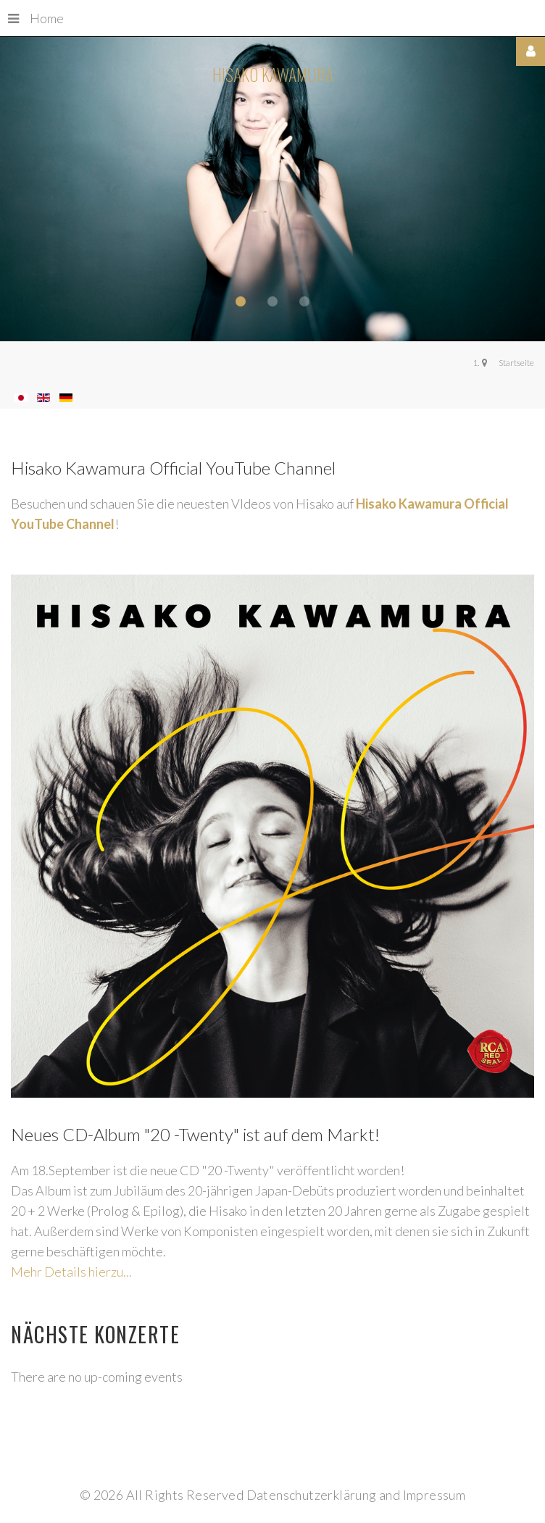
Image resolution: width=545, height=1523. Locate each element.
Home (36, 18)
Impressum (434, 1495)
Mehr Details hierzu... (71, 1272)
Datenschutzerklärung (311, 1495)
